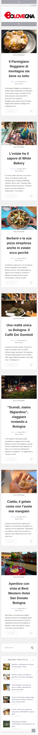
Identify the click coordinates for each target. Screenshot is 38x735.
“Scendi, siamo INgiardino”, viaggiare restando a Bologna (19, 416)
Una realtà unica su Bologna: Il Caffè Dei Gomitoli (19, 330)
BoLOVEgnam (19, 147)
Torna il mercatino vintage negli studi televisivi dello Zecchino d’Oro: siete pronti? (23, 700)
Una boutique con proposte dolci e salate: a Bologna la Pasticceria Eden (21, 687)
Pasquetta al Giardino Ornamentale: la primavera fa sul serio (23, 724)
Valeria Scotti (19, 84)
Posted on (18, 82)
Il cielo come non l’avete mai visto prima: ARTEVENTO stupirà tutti (23, 712)
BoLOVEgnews (19, 55)
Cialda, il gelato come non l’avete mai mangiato (19, 506)
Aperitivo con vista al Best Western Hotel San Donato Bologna (19, 593)
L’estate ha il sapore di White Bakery (19, 158)
